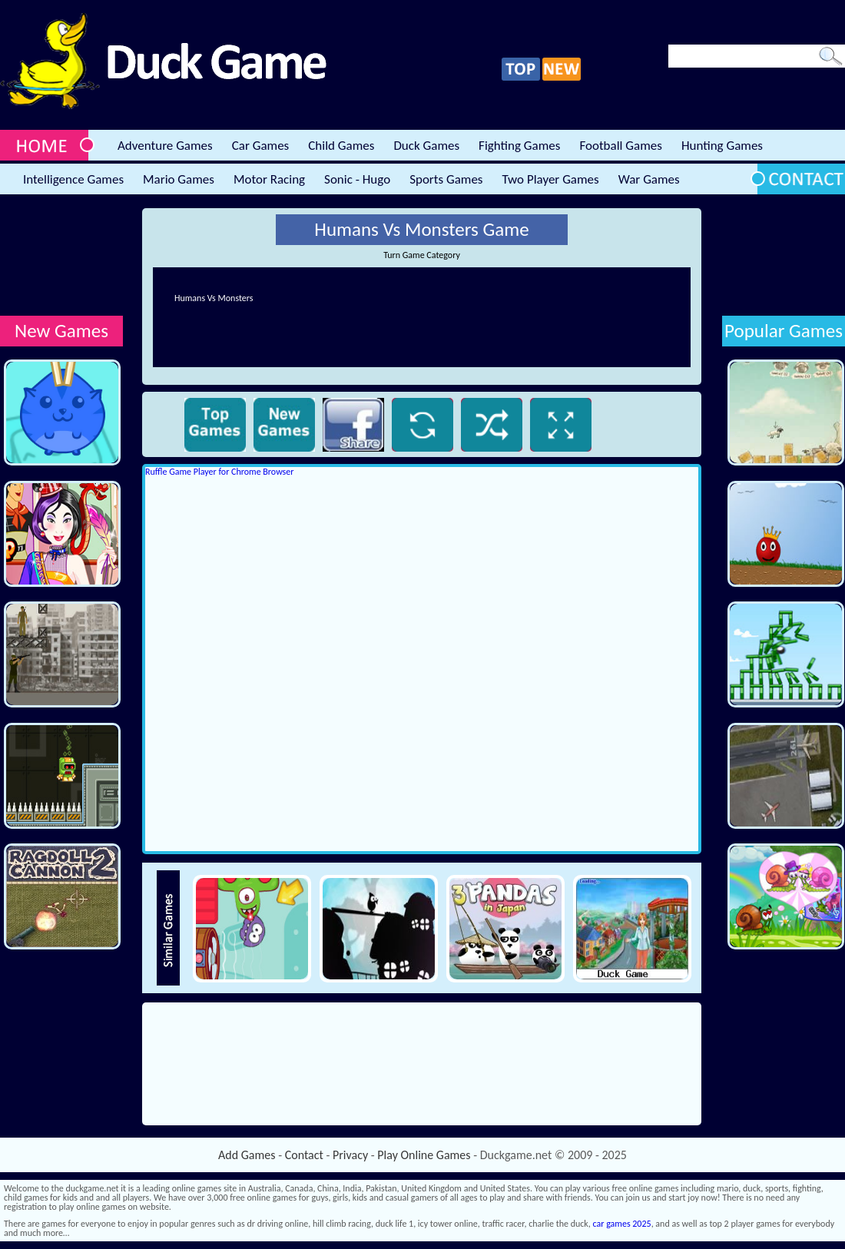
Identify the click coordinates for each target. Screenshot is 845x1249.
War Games (649, 179)
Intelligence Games (73, 179)
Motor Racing (269, 179)
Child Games (341, 145)
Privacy (350, 1155)
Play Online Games (423, 1155)
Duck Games (426, 145)
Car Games (261, 145)
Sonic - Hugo (357, 179)
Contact (304, 1155)
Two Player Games (550, 179)
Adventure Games (165, 145)
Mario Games (178, 179)
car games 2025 (622, 1223)
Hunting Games (722, 145)
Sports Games (445, 179)
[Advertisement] (61, 256)
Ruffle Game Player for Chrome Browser (219, 471)
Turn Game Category (421, 255)
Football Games (620, 145)
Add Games (246, 1155)
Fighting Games (519, 145)
